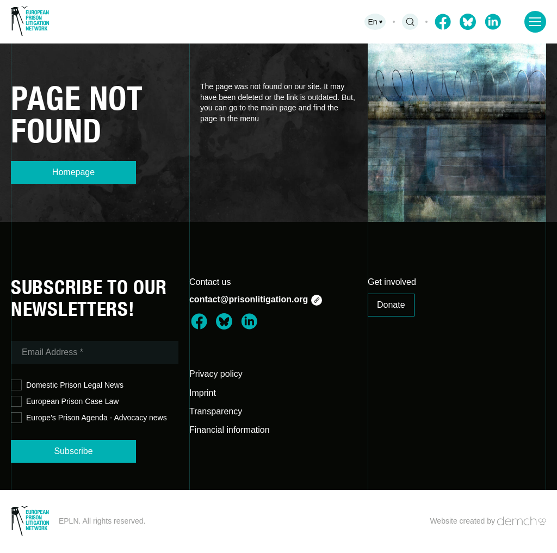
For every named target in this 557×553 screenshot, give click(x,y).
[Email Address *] (94, 352)
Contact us (210, 282)
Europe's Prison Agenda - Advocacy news (89, 418)
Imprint (202, 392)
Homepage (73, 172)
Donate (391, 304)
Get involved (392, 282)
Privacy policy (216, 373)
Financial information (229, 429)
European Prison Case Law (65, 401)
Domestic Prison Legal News (67, 385)
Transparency (215, 411)
